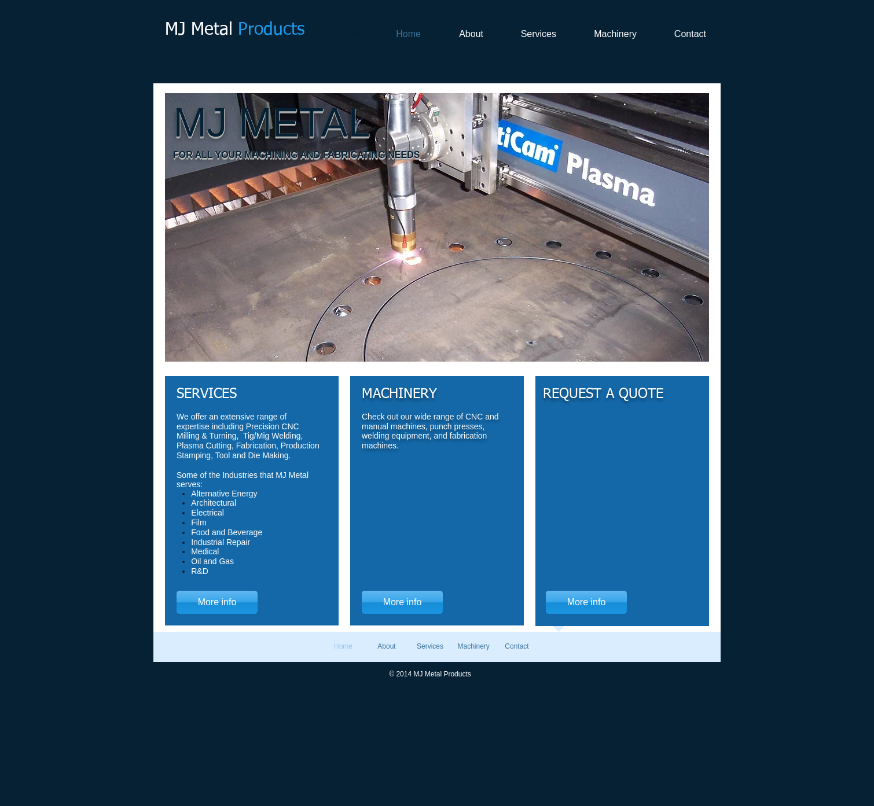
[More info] (217, 602)
